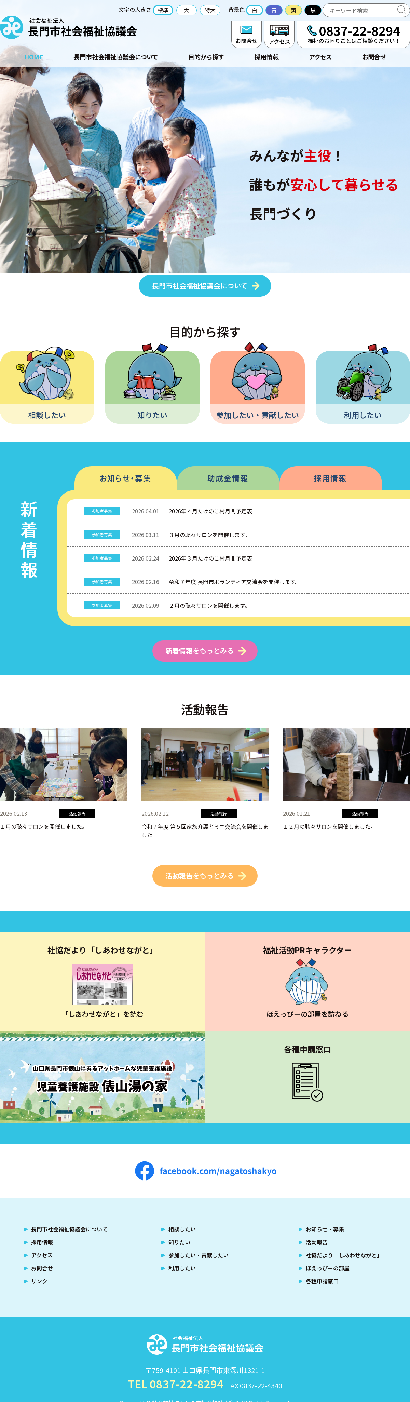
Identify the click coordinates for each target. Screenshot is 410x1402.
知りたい (152, 414)
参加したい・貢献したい (257, 414)
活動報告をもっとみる (199, 875)
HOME (33, 56)
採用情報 (266, 56)
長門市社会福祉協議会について (115, 56)
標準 (163, 10)
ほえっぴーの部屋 (328, 1268)
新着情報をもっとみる (199, 651)
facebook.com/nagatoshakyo (205, 1171)
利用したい (363, 414)
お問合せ (246, 34)
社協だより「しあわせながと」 (344, 1255)
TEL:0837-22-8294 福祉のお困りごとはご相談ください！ (353, 34)
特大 (210, 10)
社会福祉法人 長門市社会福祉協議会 (68, 27)
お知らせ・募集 (125, 477)
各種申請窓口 (322, 1281)
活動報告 (317, 1242)
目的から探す (206, 56)
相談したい (47, 414)
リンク (39, 1281)
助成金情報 (227, 477)
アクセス (279, 34)
